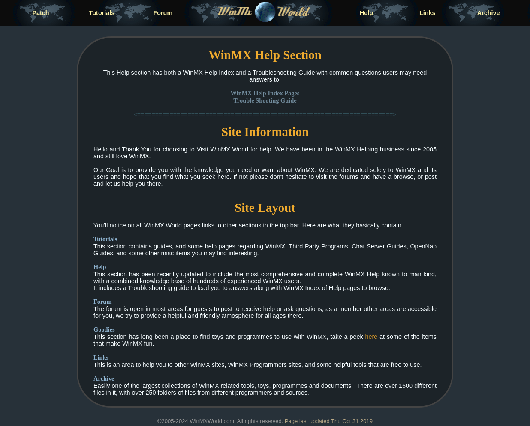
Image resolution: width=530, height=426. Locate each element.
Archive (488, 12)
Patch (40, 12)
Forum (162, 12)
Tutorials (102, 12)
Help (366, 12)
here (371, 336)
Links (427, 12)
